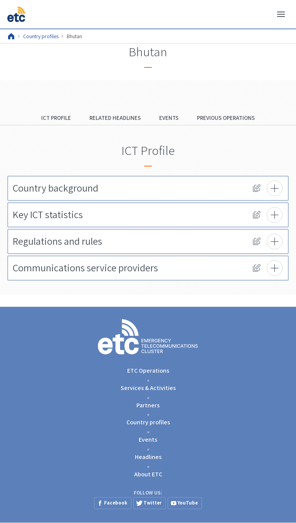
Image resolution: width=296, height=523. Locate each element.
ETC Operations (148, 371)
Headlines (148, 457)
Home (11, 36)
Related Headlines (115, 117)
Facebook (115, 502)
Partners (148, 405)
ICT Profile (56, 117)
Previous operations (226, 117)
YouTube (188, 502)
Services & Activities (148, 388)
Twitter (152, 502)
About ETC (148, 474)
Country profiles (41, 36)
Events (168, 117)
